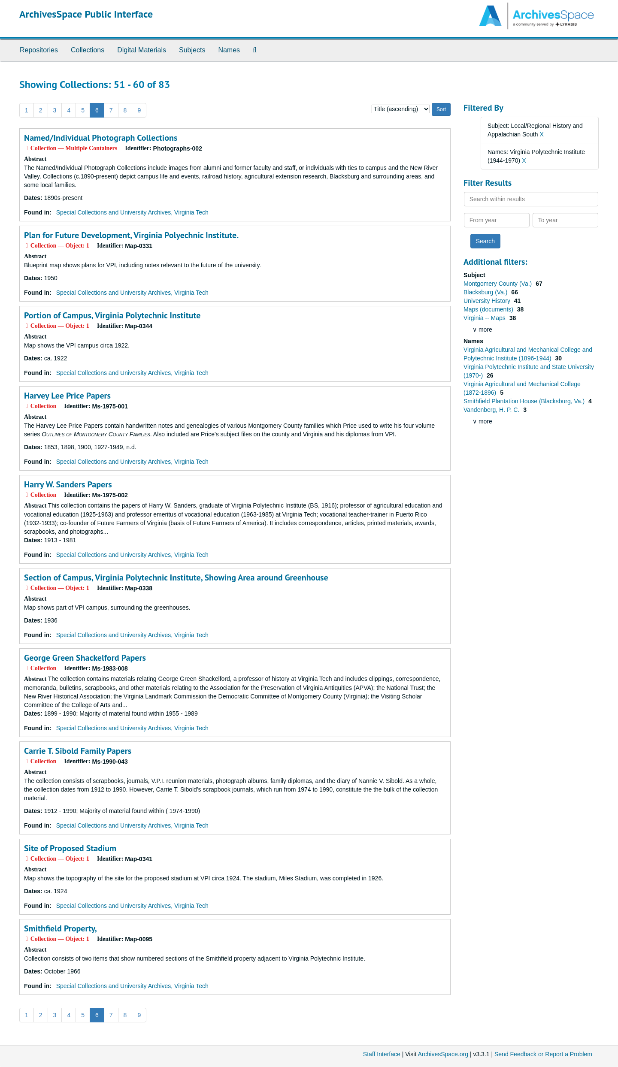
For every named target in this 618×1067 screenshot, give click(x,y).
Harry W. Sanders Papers (68, 484)
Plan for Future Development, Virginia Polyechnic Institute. (131, 235)
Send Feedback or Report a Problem (543, 1054)
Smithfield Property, (60, 928)
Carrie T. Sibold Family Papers (77, 750)
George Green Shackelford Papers (85, 657)
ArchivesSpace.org (443, 1054)
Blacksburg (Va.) (486, 292)
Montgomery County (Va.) (498, 283)
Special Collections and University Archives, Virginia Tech (132, 212)
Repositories (39, 50)
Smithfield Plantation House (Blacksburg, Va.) (525, 401)
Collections (87, 50)
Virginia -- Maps (485, 317)
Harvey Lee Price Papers (67, 395)
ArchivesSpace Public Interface (86, 14)
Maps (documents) (489, 309)
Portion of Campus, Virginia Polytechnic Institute (112, 315)
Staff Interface (381, 1054)
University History (488, 300)
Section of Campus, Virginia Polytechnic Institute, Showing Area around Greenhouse (176, 577)
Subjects (192, 50)
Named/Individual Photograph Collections (100, 137)
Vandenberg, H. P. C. (492, 409)
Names (229, 50)
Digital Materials (141, 50)
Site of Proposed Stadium (70, 848)
